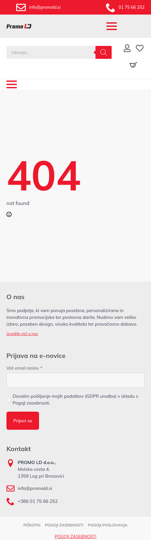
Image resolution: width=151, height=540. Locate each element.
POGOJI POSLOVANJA (107, 525)
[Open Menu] (111, 26)
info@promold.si (35, 488)
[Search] (104, 52)
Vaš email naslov (24, 368)
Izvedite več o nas (22, 333)
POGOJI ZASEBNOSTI (64, 525)
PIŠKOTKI (32, 525)
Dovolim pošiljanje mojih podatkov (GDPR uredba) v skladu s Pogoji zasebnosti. (75, 399)
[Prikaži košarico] (133, 65)
